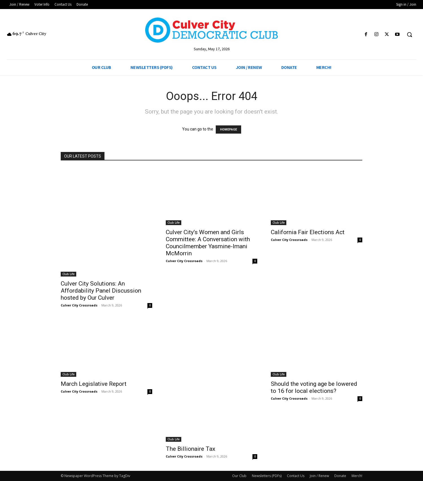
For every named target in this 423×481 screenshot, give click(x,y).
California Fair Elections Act (307, 232)
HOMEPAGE (228, 129)
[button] (409, 34)
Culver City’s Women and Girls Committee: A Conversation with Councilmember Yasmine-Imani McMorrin (208, 243)
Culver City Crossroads (79, 305)
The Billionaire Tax (190, 448)
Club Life (68, 274)
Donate (340, 475)
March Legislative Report (94, 383)
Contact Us (295, 475)
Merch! (357, 475)
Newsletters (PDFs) (267, 475)
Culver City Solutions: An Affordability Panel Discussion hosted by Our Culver (101, 290)
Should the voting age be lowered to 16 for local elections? (314, 387)
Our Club (239, 475)
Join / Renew (319, 475)
